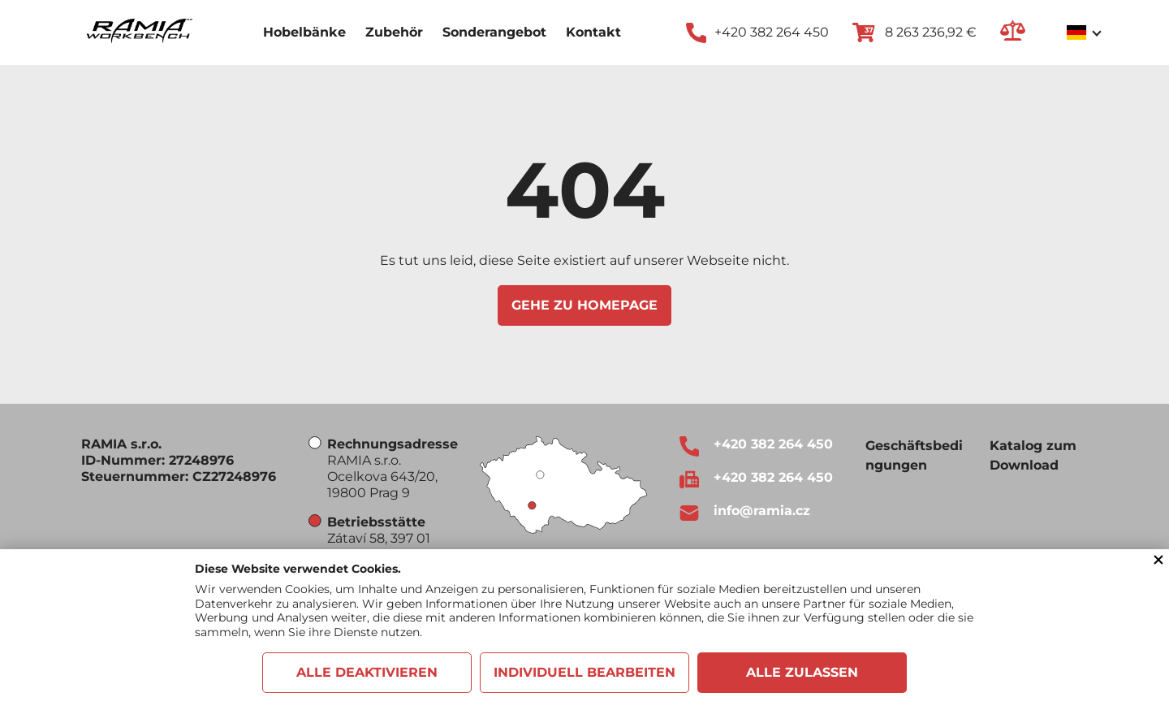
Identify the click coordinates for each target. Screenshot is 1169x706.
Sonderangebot (494, 32)
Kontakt (593, 32)
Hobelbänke (304, 32)
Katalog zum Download (1033, 455)
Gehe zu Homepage (584, 305)
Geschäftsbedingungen (914, 455)
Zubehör (394, 32)
